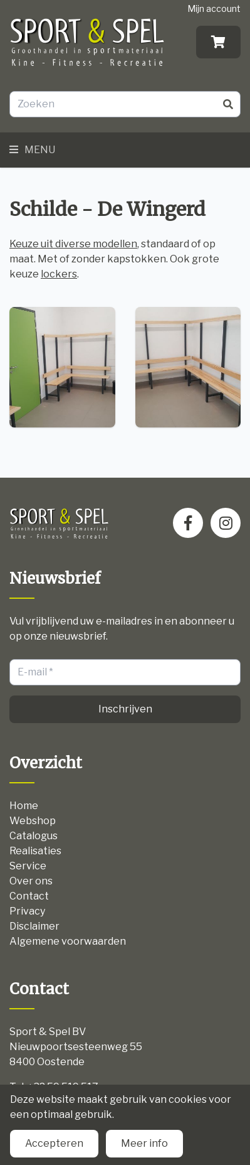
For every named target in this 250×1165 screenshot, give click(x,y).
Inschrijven (125, 709)
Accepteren (54, 1143)
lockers (59, 274)
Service (27, 866)
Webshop (32, 821)
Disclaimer (34, 926)
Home (23, 806)
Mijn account (214, 8)
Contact (29, 896)
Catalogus (33, 836)
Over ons (31, 881)
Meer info (144, 1143)
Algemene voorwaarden (67, 941)
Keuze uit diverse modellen (73, 244)
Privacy (27, 911)
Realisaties (35, 851)
